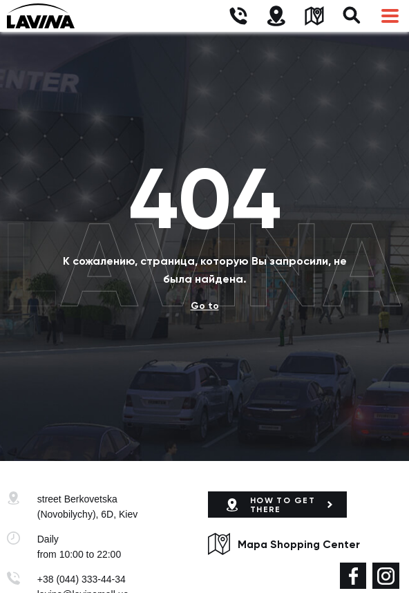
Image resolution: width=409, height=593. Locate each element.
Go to (205, 306)
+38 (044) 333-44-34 (81, 579)
